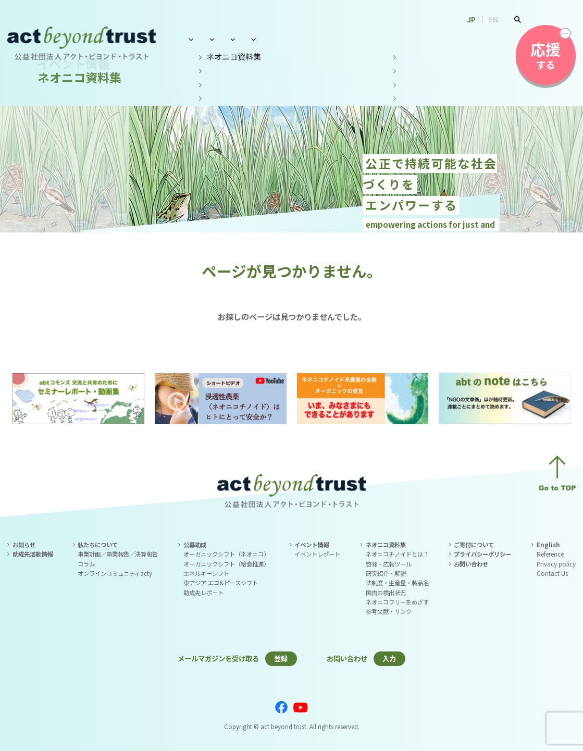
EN (493, 19)
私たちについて (212, 38)
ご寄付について (474, 544)
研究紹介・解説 (386, 573)
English (548, 544)
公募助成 (273, 38)
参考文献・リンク (389, 611)
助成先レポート (203, 592)
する (545, 55)
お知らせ (24, 544)
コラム (86, 564)
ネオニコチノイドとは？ (397, 554)
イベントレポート (317, 554)
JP (471, 19)
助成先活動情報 (33, 554)
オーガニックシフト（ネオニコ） (226, 554)
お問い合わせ (469, 38)
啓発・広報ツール (389, 564)
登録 (281, 658)
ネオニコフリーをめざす (397, 602)
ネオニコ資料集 (400, 38)
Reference (550, 554)
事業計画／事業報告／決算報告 (118, 554)
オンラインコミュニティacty (115, 573)
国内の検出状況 (386, 592)
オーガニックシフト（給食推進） (226, 564)
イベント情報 (331, 38)
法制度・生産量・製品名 (397, 582)
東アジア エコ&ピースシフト (220, 582)
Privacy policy (556, 564)
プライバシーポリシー (482, 554)
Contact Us (552, 573)
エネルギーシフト (206, 573)
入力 (389, 658)
